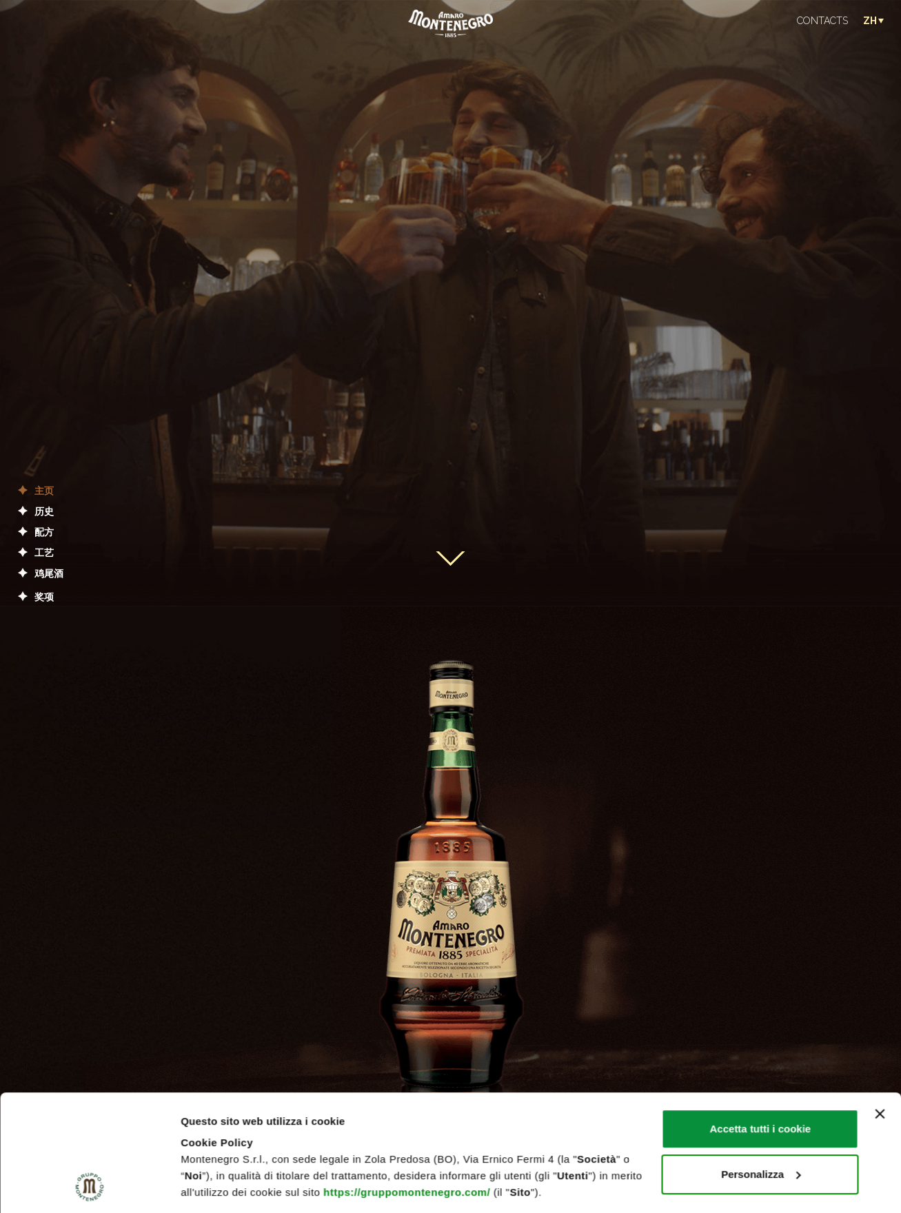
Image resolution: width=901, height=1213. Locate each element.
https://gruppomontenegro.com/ (406, 1083)
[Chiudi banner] (879, 1005)
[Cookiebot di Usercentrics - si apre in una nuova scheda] (89, 1186)
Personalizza (760, 1065)
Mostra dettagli (218, 1186)
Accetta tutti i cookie (760, 1020)
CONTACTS (822, 20)
